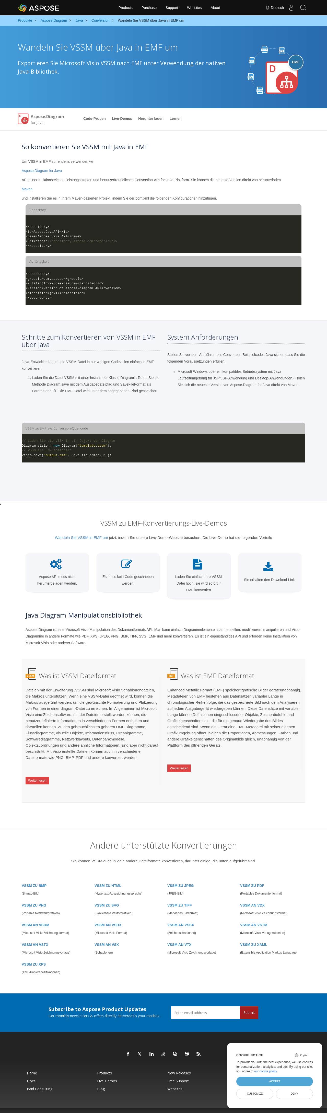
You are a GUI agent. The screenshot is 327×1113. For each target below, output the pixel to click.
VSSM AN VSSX (180, 916)
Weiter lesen (37, 777)
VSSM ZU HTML (108, 877)
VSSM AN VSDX (108, 916)
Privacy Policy (182, 1106)
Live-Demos (122, 119)
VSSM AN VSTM (253, 916)
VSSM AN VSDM (35, 916)
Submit (249, 1004)
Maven (27, 189)
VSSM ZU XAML (253, 936)
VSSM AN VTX (179, 936)
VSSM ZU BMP (34, 877)
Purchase (149, 8)
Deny (294, 1093)
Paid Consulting (39, 1080)
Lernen (176, 119)
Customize (255, 1093)
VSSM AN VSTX (35, 936)
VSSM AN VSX (107, 936)
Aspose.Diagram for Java (42, 171)
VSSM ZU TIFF (179, 897)
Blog (101, 1080)
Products (126, 8)
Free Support (178, 1072)
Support (172, 8)
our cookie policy (265, 1071)
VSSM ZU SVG (107, 897)
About (215, 8)
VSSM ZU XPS (34, 956)
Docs (31, 1072)
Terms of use (200, 1106)
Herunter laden (151, 119)
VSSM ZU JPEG (180, 877)
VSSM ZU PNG (34, 897)
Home (32, 1064)
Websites (194, 8)
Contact (214, 1106)
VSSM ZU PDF (252, 877)
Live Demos (107, 1072)
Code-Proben (94, 119)
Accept (274, 1081)
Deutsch (273, 7)
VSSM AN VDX (252, 897)
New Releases (179, 1064)
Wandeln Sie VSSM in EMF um (81, 537)
